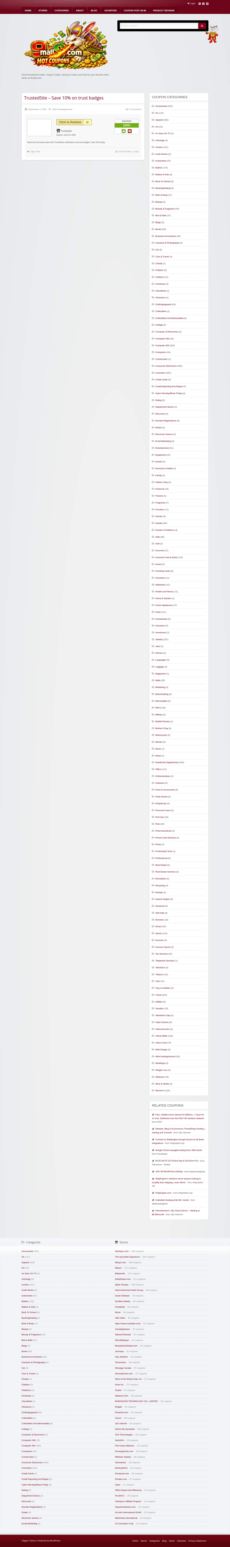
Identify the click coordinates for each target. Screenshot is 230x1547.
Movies (158, 742)
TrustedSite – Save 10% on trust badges (63, 98)
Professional (161, 858)
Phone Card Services (165, 838)
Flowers (159, 496)
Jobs (157, 646)
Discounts (160, 414)
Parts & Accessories (165, 790)
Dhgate (118, 1407)
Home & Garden (163, 598)
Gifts (157, 537)
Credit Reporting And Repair (169, 386)
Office (158, 769)
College (159, 325)
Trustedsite (66, 131)
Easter (158, 427)
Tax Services (161, 954)
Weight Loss (161, 1070)
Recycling (160, 885)
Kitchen (159, 653)
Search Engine (162, 899)
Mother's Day (161, 728)
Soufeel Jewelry (122, 1301)
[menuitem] (28, 10)
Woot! (118, 1312)
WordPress (55, 1540)
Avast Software (122, 1295)
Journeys (119, 1351)
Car (157, 250)
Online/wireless (162, 776)
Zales (117, 1485)
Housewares (161, 619)
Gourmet (159, 550)
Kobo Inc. (119, 1384)
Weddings (160, 1063)
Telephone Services (164, 960)
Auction (159, 147)
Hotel (158, 612)
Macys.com (120, 1262)
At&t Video (120, 1318)
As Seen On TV (162, 133)
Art (156, 127)
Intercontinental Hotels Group (129, 1290)
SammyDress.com (124, 1373)
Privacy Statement (197, 1541)
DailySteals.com (122, 1279)
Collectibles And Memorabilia (169, 318)
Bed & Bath (160, 215)
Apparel (159, 120)
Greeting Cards (162, 571)
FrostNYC (120, 1496)
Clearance (160, 297)
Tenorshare (120, 1362)
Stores (42, 10)
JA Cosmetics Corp (124, 1523)
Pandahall (120, 1307)
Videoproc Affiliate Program (128, 1501)
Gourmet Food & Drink (166, 557)
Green (158, 564)
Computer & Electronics (166, 332)
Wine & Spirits (162, 1084)
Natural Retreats (123, 1334)
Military (158, 714)
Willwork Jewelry (123, 1457)
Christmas (160, 284)
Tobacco (159, 974)
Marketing (160, 687)
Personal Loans (162, 810)
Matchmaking (161, 694)
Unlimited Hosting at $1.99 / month (172, 1200)
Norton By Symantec (125, 1429)
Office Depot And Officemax (128, 1490)
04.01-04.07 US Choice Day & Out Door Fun (176, 1161)
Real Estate (161, 865)
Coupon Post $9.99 (135, 10)
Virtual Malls (161, 1036)
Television (160, 967)
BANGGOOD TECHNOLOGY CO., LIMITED (136, 1401)
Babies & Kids (162, 174)
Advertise (110, 10)
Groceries (160, 578)
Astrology (160, 140)
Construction (161, 359)
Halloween (160, 585)
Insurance (160, 625)
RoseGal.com (121, 1412)
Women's (159, 1090)
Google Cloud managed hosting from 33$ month (178, 1150)
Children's (160, 277)
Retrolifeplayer (122, 1340)
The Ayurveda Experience (127, 1257)
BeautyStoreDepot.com (126, 1346)
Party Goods (161, 796)
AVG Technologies (124, 1434)
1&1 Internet (121, 1423)
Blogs (158, 222)
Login (191, 3)
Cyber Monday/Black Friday (168, 393)
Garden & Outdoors (164, 530)
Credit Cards (161, 379)
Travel (158, 995)
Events (158, 461)
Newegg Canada (123, 1368)
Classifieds (160, 291)
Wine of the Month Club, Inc (128, 1379)
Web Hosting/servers (62, 109)
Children (159, 270)
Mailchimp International (126, 1518)
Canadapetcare (122, 1329)
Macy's (118, 1268)
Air (156, 113)
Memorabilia (161, 701)
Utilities (158, 1002)
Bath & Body (161, 195)
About (80, 10)
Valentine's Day (162, 1015)
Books (158, 229)
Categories (61, 10)
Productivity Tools (163, 851)
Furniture (159, 509)
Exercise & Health (164, 468)
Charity (158, 263)
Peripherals (160, 803)
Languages (160, 660)
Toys (157, 981)
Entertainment (162, 448)
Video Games (162, 1022)
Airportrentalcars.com (125, 1507)
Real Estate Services (165, 872)
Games (158, 516)
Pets (157, 824)
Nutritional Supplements (166, 762)
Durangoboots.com (124, 1451)
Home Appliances (163, 605)
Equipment (160, 455)
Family (158, 475)
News (158, 755)
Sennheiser (120, 1462)
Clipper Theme (29, 1540)
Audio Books (161, 154)
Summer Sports (162, 947)
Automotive (160, 161)
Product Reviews (164, 10)
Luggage (159, 667)
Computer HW (162, 338)
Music (158, 749)
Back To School (162, 181)
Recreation (160, 878)
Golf (157, 543)
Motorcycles (161, 735)
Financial (159, 489)
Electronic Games (163, 434)
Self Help (159, 913)
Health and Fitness (164, 591)
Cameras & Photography (167, 243)
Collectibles (161, 311)
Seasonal (160, 906)
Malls (158, 680)
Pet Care (159, 817)
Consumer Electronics (166, 366)
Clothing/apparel (163, 304)
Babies (158, 167)
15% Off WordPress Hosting (169, 1171)
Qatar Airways (122, 1284)
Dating (158, 400)
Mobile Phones (162, 721)
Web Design (161, 1049)
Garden (159, 523)
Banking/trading (162, 188)
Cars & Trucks (162, 256)
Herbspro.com (122, 1251)
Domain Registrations (165, 420)
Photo (158, 844)
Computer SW (162, 345)
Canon (118, 1418)
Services (159, 920)
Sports (158, 933)
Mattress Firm (121, 1396)
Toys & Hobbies (162, 988)
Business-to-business (165, 236)
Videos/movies (162, 1029)
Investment (160, 632)
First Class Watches (124, 1445)
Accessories (161, 106)
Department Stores (164, 407)
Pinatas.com (121, 1479)
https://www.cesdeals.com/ (128, 1323)
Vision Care (161, 1043)
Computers (160, 352)
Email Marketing (163, 441)
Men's (158, 707)
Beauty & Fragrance (165, 209)
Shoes (158, 926)
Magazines (160, 673)
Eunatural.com (122, 1473)
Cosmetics (160, 373)
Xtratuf (118, 1390)
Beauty (158, 202)
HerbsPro (119, 1440)
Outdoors (159, 783)
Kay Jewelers (121, 1357)
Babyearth (120, 1273)
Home (28, 10)
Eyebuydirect (121, 1468)
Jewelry (159, 639)
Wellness (159, 1077)
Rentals (159, 892)
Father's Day (161, 482)
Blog (94, 10)
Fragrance (160, 502)
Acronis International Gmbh (128, 1512)
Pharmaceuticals (163, 831)
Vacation (159, 1008)
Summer (159, 940)
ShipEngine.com (163, 1193)
